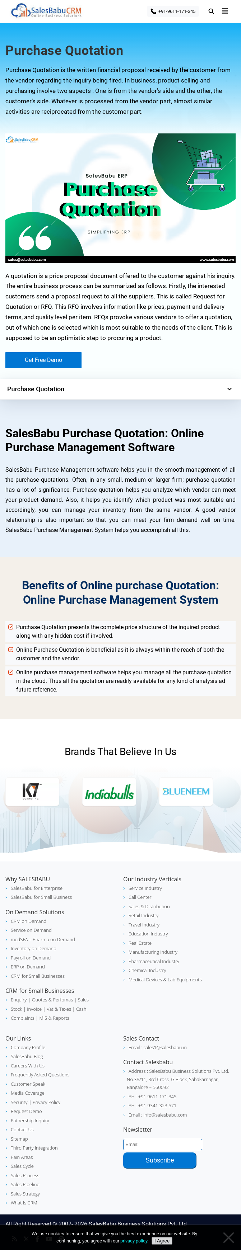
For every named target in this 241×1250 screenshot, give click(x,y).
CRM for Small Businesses (38, 976)
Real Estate (140, 943)
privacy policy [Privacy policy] (133, 1241)
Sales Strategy (25, 1193)
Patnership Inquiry (30, 1120)
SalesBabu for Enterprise (36, 888)
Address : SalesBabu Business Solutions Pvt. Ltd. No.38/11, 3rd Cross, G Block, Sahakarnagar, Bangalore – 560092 (178, 1079)
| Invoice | (34, 1009)
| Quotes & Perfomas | (52, 999)
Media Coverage (28, 1093)
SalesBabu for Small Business (41, 897)
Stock (16, 1009)
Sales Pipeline (25, 1184)
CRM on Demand (28, 921)
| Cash (78, 1009)
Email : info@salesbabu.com (158, 1115)
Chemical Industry (147, 970)
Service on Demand (31, 930)
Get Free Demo (43, 360)
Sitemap (19, 1139)
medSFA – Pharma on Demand (43, 939)
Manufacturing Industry (153, 952)
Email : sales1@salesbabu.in (158, 1047)
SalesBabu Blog (27, 1056)
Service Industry (145, 888)
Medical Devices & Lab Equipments (165, 979)
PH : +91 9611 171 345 (152, 1096)
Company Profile (28, 1047)
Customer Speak (28, 1084)
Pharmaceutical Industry (154, 961)
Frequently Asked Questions (40, 1074)
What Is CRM (24, 1202)
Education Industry (148, 933)
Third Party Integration (34, 1148)
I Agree (162, 1241)
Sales (83, 999)
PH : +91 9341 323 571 (152, 1105)
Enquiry (19, 999)
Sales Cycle (22, 1166)
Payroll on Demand (31, 957)
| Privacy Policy (44, 1102)
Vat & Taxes (58, 1009)
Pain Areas (22, 1157)
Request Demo (26, 1111)
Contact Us (22, 1129)
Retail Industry (143, 915)
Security (19, 1102)
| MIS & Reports (51, 1018)
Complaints (22, 1018)
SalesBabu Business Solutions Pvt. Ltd (138, 1224)
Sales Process (25, 1175)
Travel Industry (144, 924)
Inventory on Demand (33, 948)
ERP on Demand (28, 966)
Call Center (140, 897)
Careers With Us (28, 1065)
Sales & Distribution (149, 906)
